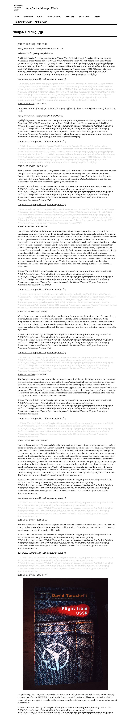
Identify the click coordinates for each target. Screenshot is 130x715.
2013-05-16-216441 (26, 103)
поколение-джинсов (43, 94)
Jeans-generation (37, 214)
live (44, 100)
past (68, 86)
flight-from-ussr (96, 86)
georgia (71, 97)
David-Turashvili (67, 83)
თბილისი (43, 92)
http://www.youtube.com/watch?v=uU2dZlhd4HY (40, 48)
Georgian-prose (26, 86)
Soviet (84, 86)
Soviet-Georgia (42, 209)
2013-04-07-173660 (26, 226)
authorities (38, 294)
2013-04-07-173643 (26, 374)
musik (38, 100)
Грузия (107, 94)
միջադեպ (101, 92)
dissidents (80, 294)
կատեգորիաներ (23, 22)
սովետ (74, 92)
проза (77, 94)
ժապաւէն (29, 16)
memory (75, 86)
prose (38, 86)
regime (56, 294)
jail (72, 294)
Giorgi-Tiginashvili (80, 100)
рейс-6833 (87, 94)
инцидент (24, 97)
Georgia (80, 83)
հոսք (17, 16)
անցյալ (28, 94)
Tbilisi (68, 89)
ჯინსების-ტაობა (28, 83)
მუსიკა (94, 100)
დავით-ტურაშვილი (104, 89)
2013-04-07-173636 (26, 440)
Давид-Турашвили (63, 94)
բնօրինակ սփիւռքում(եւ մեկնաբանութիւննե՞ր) (42, 79)
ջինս (79, 223)
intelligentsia (56, 209)
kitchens (65, 294)
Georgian (91, 83)
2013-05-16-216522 (26, 44)
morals (75, 209)
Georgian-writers (105, 83)
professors (26, 294)
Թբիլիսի (33, 92)
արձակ (23, 92)
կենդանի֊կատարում (59, 100)
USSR (53, 86)
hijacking (34, 89)
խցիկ (40, 16)
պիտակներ (41, 22)
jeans (72, 223)
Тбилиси (98, 94)
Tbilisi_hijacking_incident (52, 89)
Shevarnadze (27, 209)
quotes (46, 86)
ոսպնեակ (70, 16)
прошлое (45, 97)
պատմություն (87, 92)
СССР (61, 86)
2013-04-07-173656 (26, 311)
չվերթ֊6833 (37, 220)
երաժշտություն (84, 97)
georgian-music (58, 97)
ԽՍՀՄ (66, 92)
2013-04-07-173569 (26, 575)
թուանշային (54, 16)
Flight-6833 (55, 92)
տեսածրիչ (84, 16)
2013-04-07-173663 (26, 166)
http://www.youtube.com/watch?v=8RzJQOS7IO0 (40, 116)
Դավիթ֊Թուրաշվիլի (83, 89)
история (35, 97)
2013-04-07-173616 (26, 520)
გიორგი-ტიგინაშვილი (48, 83)
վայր (97, 16)
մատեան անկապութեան (42, 7)
